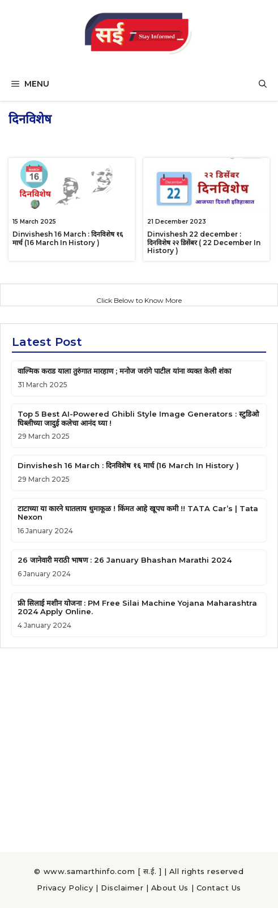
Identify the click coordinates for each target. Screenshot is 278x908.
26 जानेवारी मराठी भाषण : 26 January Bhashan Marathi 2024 (125, 559)
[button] (262, 84)
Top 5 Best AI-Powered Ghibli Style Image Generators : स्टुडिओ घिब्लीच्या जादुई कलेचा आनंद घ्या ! (138, 418)
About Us (170, 887)
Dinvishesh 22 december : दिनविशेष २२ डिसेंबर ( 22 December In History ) (203, 242)
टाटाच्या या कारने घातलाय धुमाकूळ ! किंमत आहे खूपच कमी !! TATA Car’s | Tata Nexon (138, 513)
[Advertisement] (139, 744)
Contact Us (218, 887)
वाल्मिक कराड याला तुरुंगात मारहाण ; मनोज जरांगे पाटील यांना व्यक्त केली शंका (124, 370)
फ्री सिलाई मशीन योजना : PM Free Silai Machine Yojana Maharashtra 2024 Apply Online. (137, 607)
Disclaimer (122, 887)
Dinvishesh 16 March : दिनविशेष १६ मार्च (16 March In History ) (67, 238)
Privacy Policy (65, 887)
